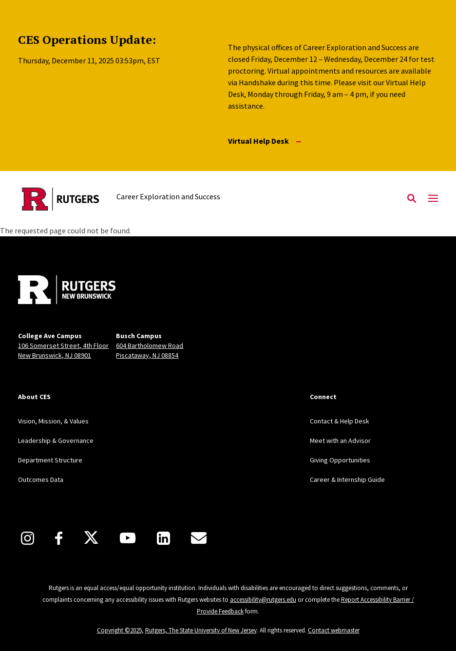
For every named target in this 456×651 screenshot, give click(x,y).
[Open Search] (411, 199)
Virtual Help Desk (264, 141)
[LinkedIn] (163, 538)
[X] (91, 538)
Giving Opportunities (340, 460)
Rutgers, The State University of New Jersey (201, 630)
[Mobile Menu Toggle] (433, 199)
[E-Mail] (199, 538)
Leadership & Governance (56, 440)
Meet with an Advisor (340, 440)
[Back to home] (82, 290)
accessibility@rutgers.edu (263, 599)
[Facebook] (58, 538)
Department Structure (50, 460)
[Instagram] (27, 538)
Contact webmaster (334, 630)
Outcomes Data (40, 479)
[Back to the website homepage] (60, 199)
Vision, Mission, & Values (53, 421)
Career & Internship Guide (347, 479)
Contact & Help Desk (339, 421)
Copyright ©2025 (119, 630)
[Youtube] (127, 538)
